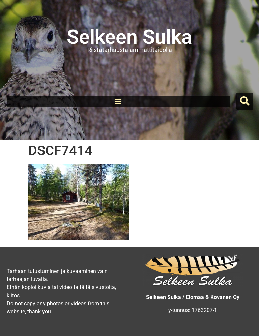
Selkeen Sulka (129, 37)
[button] (118, 101)
